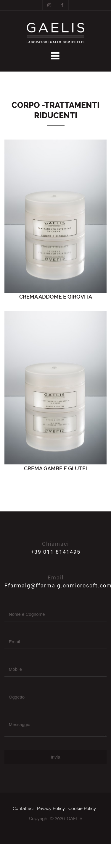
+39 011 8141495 (56, 552)
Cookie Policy (82, 808)
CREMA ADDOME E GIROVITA (55, 297)
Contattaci (23, 808)
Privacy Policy (51, 808)
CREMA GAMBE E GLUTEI (55, 468)
